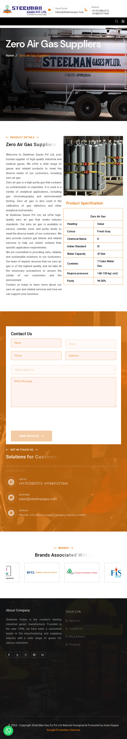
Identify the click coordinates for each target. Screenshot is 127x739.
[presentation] (36, 418)
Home (10, 55)
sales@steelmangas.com (69, 12)
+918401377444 (100, 13)
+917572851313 (100, 10)
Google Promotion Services (63, 730)
